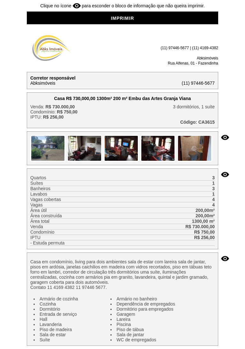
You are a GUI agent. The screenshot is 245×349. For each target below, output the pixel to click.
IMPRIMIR (122, 18)
